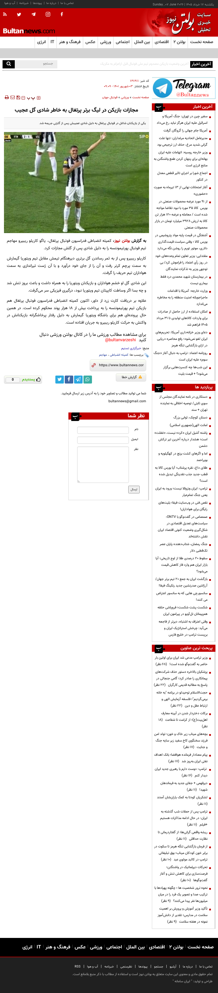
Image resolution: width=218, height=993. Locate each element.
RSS (78, 966)
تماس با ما (67, 3)
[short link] (121, 365)
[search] (9, 64)
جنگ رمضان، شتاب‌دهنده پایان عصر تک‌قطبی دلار (183, 547)
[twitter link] (59, 380)
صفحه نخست (201, 42)
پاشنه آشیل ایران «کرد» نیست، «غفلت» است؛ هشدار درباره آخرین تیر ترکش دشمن (180, 439)
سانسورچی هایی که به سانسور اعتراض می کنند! (181, 596)
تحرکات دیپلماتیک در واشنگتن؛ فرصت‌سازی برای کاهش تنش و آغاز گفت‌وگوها (183, 874)
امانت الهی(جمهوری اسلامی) (188, 425)
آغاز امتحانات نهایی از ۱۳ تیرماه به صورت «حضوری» (180, 190)
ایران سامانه (182, 981)
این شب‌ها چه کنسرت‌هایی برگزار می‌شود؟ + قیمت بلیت (185, 370)
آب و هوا (9, 3)
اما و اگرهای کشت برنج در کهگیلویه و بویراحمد (182, 457)
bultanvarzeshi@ (120, 340)
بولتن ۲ (179, 42)
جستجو (158, 966)
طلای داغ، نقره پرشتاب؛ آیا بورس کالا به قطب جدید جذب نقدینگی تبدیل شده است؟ (181, 474)
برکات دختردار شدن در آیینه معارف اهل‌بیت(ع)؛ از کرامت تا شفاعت (182, 720)
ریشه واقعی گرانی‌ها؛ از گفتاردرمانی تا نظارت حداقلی (182, 835)
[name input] (103, 430)
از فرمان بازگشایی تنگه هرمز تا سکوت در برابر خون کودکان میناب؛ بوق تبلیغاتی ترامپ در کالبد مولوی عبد (180, 853)
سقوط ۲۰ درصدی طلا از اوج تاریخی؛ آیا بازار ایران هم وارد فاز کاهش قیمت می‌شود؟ (181, 565)
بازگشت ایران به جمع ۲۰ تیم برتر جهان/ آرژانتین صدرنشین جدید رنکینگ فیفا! (181, 582)
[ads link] (183, 88)
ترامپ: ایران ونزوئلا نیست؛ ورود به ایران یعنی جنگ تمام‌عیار (181, 492)
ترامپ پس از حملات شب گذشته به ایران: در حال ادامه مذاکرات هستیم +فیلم (183, 818)
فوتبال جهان (110, 97)
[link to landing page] (187, 23)
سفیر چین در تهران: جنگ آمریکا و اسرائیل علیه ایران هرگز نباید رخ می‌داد (182, 119)
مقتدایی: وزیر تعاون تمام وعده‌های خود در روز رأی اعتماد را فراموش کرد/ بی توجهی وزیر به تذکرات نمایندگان (181, 263)
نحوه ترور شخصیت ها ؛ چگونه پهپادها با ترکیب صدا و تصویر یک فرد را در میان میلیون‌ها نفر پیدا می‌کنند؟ (180, 894)
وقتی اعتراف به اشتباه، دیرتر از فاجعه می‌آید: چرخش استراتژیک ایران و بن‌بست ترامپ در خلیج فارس (183, 628)
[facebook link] (69, 380)
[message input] (103, 465)
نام (136, 429)
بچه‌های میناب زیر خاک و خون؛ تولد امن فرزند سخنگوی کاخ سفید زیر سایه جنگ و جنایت (180, 741)
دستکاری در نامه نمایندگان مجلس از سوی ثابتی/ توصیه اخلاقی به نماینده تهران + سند (183, 403)
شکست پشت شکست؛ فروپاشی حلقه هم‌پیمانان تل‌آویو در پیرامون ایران (182, 611)
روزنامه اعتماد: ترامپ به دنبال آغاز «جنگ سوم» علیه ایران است (180, 356)
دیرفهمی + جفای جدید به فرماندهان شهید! (183, 786)
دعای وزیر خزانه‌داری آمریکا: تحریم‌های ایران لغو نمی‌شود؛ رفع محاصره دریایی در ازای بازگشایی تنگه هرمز (181, 339)
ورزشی (125, 97)
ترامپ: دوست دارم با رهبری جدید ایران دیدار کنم (181, 772)
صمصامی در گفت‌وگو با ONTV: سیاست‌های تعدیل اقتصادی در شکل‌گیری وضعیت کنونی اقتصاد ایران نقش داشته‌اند (182, 526)
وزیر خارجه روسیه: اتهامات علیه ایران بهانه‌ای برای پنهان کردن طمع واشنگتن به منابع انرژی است (180, 159)
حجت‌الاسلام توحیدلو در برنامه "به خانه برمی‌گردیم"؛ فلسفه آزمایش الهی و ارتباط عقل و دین (181, 699)
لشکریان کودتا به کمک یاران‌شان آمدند (181, 800)
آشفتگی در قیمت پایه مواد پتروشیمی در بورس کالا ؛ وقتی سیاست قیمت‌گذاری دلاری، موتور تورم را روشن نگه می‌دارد (181, 242)
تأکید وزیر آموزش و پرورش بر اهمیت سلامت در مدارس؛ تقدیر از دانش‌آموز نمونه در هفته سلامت (182, 915)
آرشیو (173, 966)
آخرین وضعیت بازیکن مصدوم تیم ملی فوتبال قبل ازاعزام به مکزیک (144, 63)
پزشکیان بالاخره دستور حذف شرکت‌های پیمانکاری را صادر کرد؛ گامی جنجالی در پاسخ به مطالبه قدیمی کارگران (180, 678)
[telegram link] (78, 380)
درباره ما (51, 3)
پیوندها (37, 3)
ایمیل (134, 439)
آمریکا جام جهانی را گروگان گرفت (185, 130)
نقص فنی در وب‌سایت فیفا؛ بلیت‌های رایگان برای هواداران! (182, 506)
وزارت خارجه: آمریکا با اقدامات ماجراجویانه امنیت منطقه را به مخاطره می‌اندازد (182, 297)
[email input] (103, 440)
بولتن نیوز (122, 241)
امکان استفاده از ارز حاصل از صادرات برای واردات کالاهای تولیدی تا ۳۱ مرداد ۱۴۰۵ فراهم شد (181, 318)
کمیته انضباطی (119, 355)
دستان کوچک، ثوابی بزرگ (190, 417)
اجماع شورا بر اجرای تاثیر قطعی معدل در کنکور (182, 176)
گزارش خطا (132, 377)
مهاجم (103, 355)
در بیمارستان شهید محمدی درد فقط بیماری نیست (183, 280)
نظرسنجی (126, 966)
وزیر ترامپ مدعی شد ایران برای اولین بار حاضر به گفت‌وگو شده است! (181, 661)
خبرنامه (24, 3)
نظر (136, 449)
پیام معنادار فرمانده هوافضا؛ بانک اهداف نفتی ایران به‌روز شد (180, 758)
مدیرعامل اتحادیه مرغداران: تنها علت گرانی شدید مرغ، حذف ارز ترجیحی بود (182, 141)
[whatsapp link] (87, 380)
